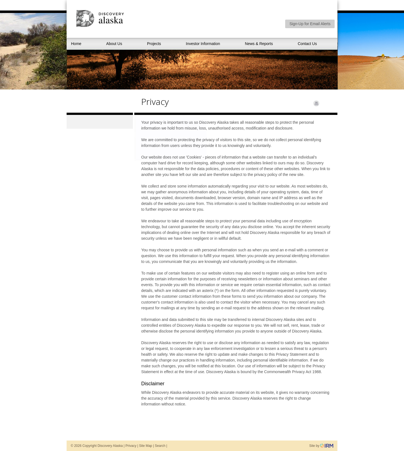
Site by (321, 446)
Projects (154, 43)
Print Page (316, 103)
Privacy (130, 446)
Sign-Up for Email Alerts (309, 24)
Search (160, 446)
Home (76, 43)
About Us (114, 43)
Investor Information (203, 43)
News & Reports (259, 43)
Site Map (145, 446)
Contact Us (307, 43)
